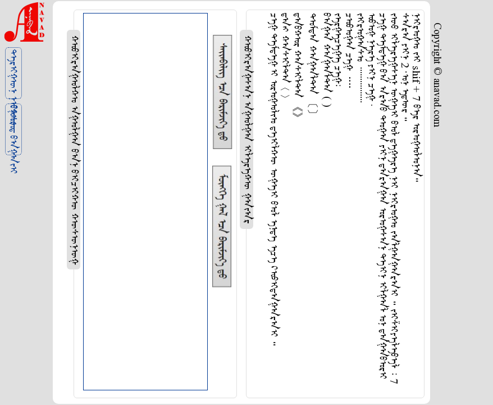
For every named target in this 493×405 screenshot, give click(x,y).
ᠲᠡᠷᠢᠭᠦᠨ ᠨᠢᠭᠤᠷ (12, 74)
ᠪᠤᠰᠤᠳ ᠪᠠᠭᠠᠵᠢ (12, 130)
